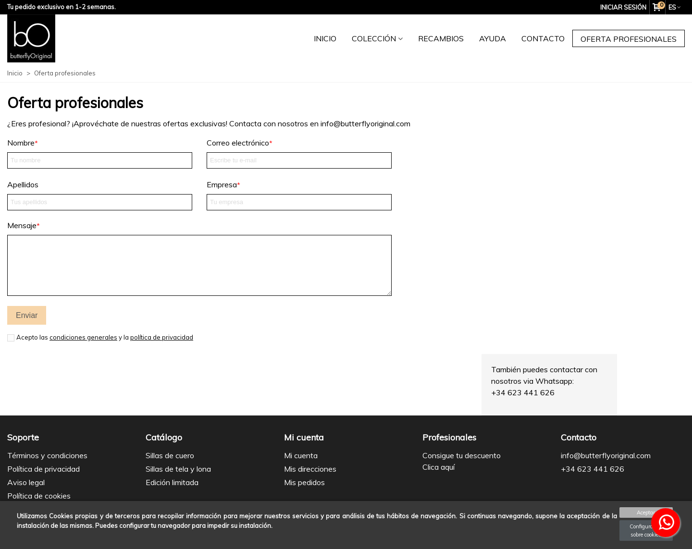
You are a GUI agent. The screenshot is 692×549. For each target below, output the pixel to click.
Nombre (21, 142)
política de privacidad (161, 337)
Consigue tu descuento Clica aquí (461, 461)
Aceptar (646, 512)
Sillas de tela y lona (178, 469)
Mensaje (22, 225)
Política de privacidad (43, 469)
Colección (374, 38)
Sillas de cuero (170, 455)
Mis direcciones (310, 469)
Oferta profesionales (629, 39)
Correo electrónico (238, 142)
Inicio (325, 38)
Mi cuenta (301, 455)
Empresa (222, 184)
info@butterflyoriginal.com (606, 455)
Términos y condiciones (47, 455)
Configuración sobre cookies (646, 530)
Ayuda (492, 38)
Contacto (543, 38)
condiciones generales (83, 337)
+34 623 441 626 (592, 469)
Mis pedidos (304, 482)
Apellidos (22, 184)
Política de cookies (39, 495)
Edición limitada (172, 482)
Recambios (441, 38)
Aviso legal (26, 482)
